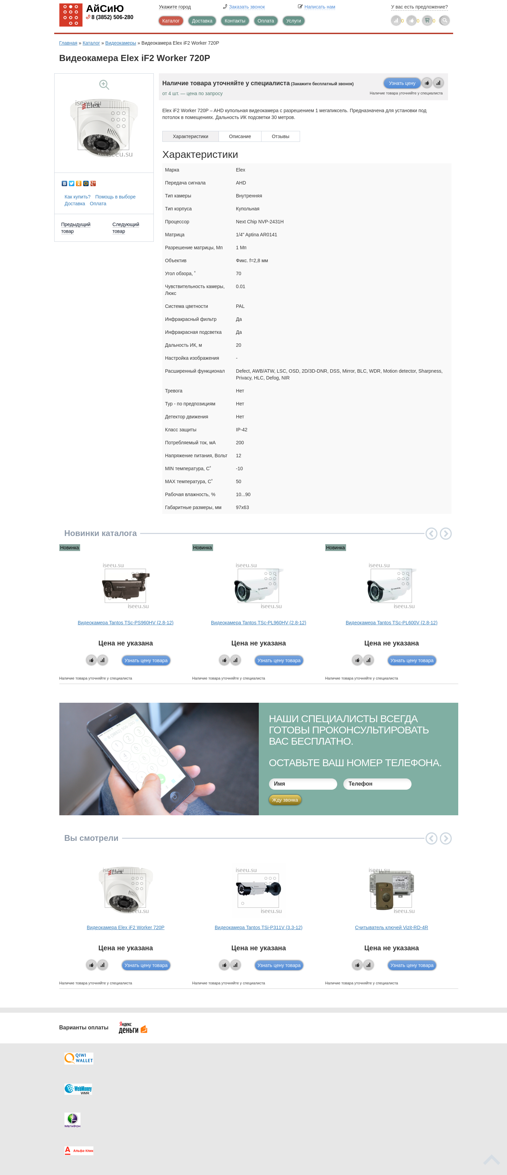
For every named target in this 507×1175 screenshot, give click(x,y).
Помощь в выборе (115, 196)
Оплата (266, 21)
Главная (68, 43)
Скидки (81, 1112)
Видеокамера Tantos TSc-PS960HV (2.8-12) (126, 622)
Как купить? (78, 196)
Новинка (69, 547)
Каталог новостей (192, 1084)
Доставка (202, 21)
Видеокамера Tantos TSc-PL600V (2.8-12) (391, 622)
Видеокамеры (120, 43)
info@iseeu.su (389, 1111)
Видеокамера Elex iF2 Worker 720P (126, 927)
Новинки (281, 1098)
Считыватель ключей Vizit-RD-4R (391, 927)
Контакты (235, 21)
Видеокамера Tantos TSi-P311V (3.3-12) (258, 927)
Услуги (293, 21)
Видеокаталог (287, 1084)
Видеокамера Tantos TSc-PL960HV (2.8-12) (258, 622)
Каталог (171, 21)
